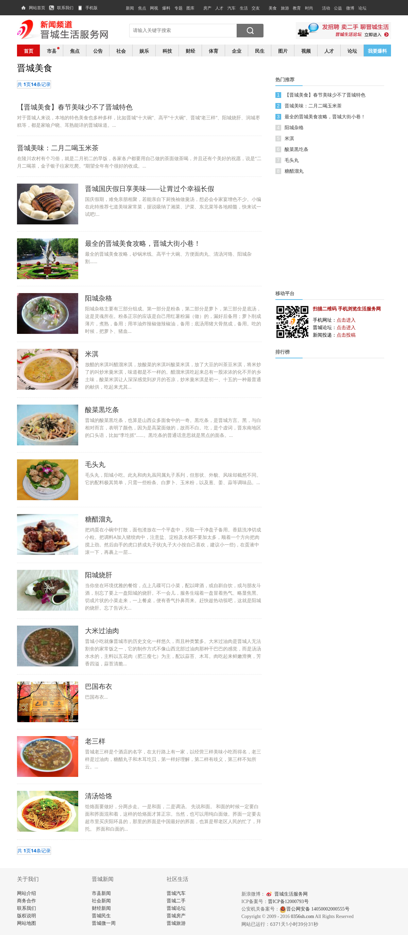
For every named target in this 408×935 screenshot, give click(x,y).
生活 (244, 8)
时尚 (309, 8)
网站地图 (26, 923)
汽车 (231, 8)
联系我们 (65, 7)
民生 (260, 51)
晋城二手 (176, 900)
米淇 (289, 138)
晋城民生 (101, 915)
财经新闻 (101, 908)
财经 (190, 51)
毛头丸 (292, 160)
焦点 (142, 8)
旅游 (285, 8)
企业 (236, 51)
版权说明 (26, 915)
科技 (167, 51)
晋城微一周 (104, 923)
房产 (207, 8)
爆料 (166, 8)
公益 (338, 8)
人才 (219, 8)
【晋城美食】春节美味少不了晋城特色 (325, 94)
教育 (297, 8)
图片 (283, 51)
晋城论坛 (176, 908)
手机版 (91, 7)
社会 (121, 51)
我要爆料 (377, 51)
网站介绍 (26, 893)
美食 (273, 8)
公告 (98, 51)
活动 (326, 8)
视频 (306, 51)
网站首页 (37, 7)
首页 (28, 51)
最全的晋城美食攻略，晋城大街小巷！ (325, 116)
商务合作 (26, 900)
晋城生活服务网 (291, 894)
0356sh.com (302, 916)
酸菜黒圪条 (296, 149)
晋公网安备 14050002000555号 (314, 909)
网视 (154, 8)
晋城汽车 (176, 893)
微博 (350, 8)
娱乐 (144, 51)
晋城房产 (176, 915)
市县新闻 (101, 893)
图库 (190, 8)
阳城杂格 (294, 127)
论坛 (362, 8)
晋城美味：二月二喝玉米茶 (313, 105)
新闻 (130, 8)
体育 (213, 51)
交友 (256, 8)
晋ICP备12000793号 (288, 901)
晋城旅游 (176, 923)
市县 (51, 51)
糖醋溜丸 (294, 171)
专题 (178, 8)
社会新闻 (101, 900)
